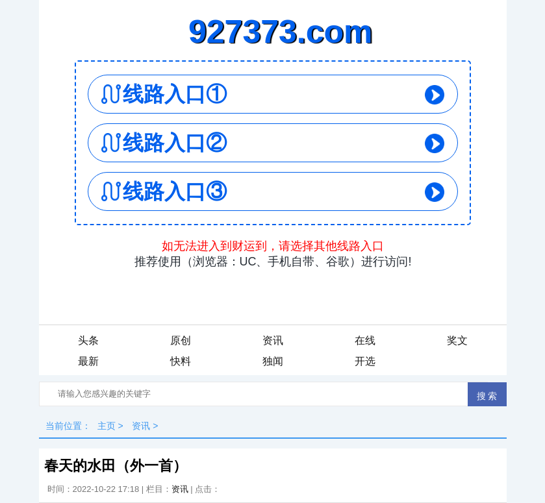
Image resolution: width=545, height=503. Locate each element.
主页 (106, 426)
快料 (180, 361)
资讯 (272, 340)
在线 (365, 340)
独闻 (272, 361)
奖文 (457, 340)
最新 (88, 361)
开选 (365, 361)
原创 (180, 340)
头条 (88, 340)
